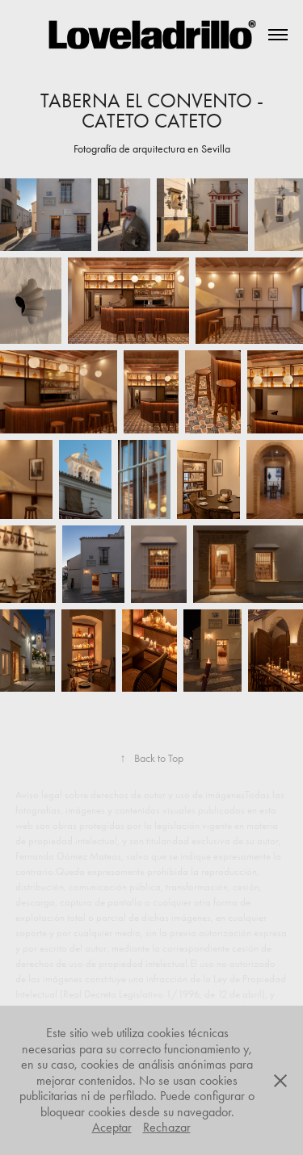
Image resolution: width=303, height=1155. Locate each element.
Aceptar (112, 1127)
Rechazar (167, 1127)
